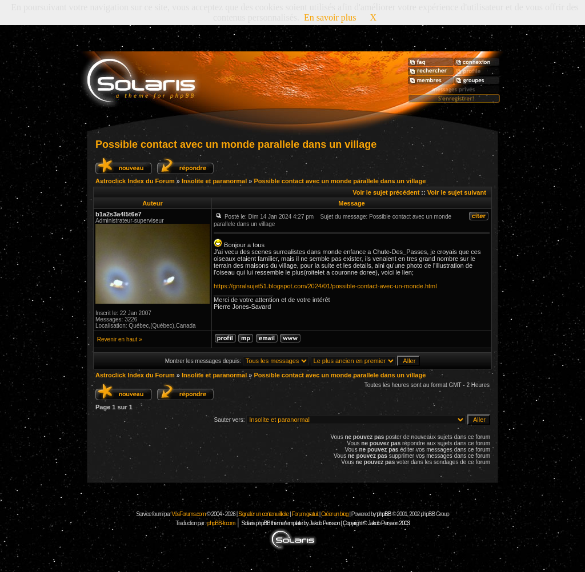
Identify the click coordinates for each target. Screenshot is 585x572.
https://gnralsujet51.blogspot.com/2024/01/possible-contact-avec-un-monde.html (325, 286)
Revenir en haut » (119, 339)
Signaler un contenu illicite (263, 514)
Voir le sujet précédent (385, 192)
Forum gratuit (304, 514)
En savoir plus (330, 17)
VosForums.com (188, 514)
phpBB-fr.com (221, 523)
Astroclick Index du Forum (135, 181)
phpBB (383, 514)
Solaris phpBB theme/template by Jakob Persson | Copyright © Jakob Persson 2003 (325, 523)
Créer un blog (334, 514)
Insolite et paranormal (214, 181)
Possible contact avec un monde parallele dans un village (235, 144)
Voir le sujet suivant (456, 192)
